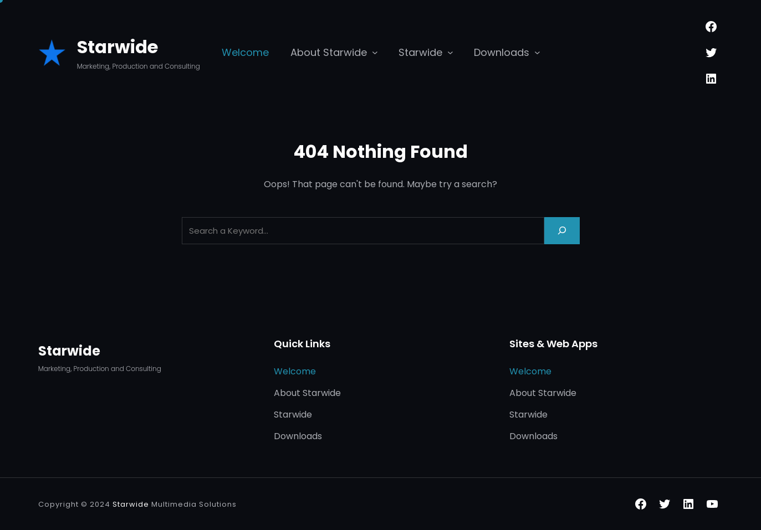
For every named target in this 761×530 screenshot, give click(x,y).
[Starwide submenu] (450, 52)
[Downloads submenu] (537, 52)
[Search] (562, 230)
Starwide (117, 46)
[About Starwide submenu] (375, 52)
